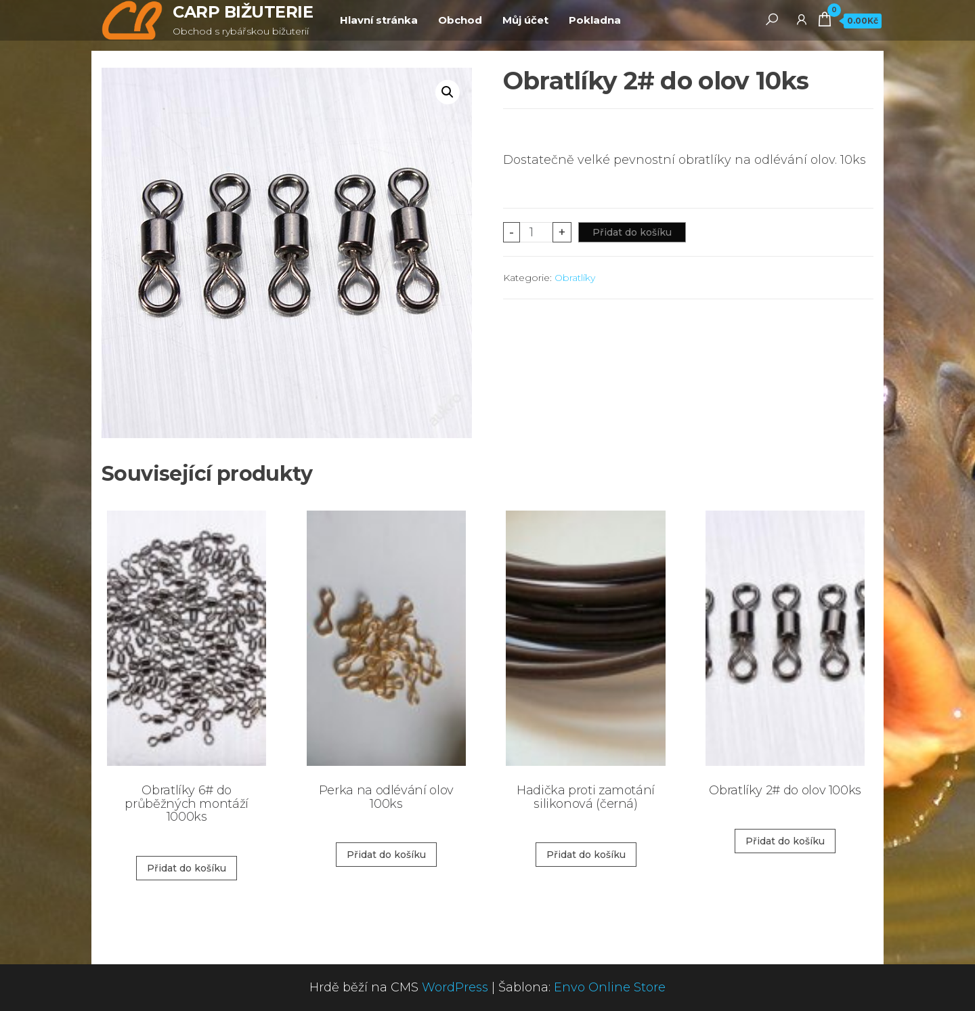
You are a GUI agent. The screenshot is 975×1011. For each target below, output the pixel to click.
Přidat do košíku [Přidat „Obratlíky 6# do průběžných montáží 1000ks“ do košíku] (186, 868)
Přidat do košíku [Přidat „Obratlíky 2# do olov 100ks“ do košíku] (785, 841)
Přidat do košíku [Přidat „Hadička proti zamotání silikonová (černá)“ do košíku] (586, 854)
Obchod (460, 20)
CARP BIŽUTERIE (243, 12)
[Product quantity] (536, 232)
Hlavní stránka (379, 20)
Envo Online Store (610, 987)
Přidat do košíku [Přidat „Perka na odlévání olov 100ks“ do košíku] (386, 854)
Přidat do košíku (632, 232)
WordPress (455, 987)
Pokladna (595, 20)
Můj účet (525, 20)
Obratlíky (575, 278)
